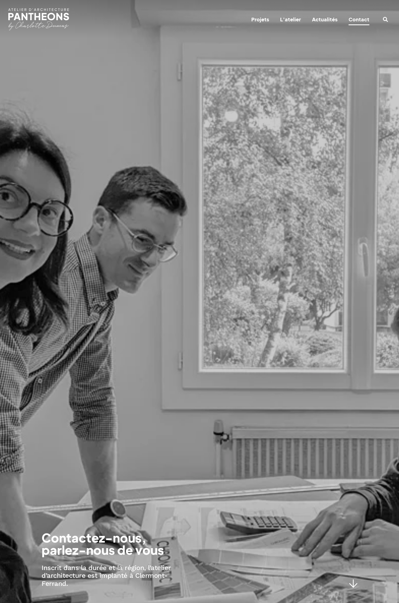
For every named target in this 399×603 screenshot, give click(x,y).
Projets (260, 19)
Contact (359, 19)
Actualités (324, 19)
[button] (385, 19)
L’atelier (290, 19)
